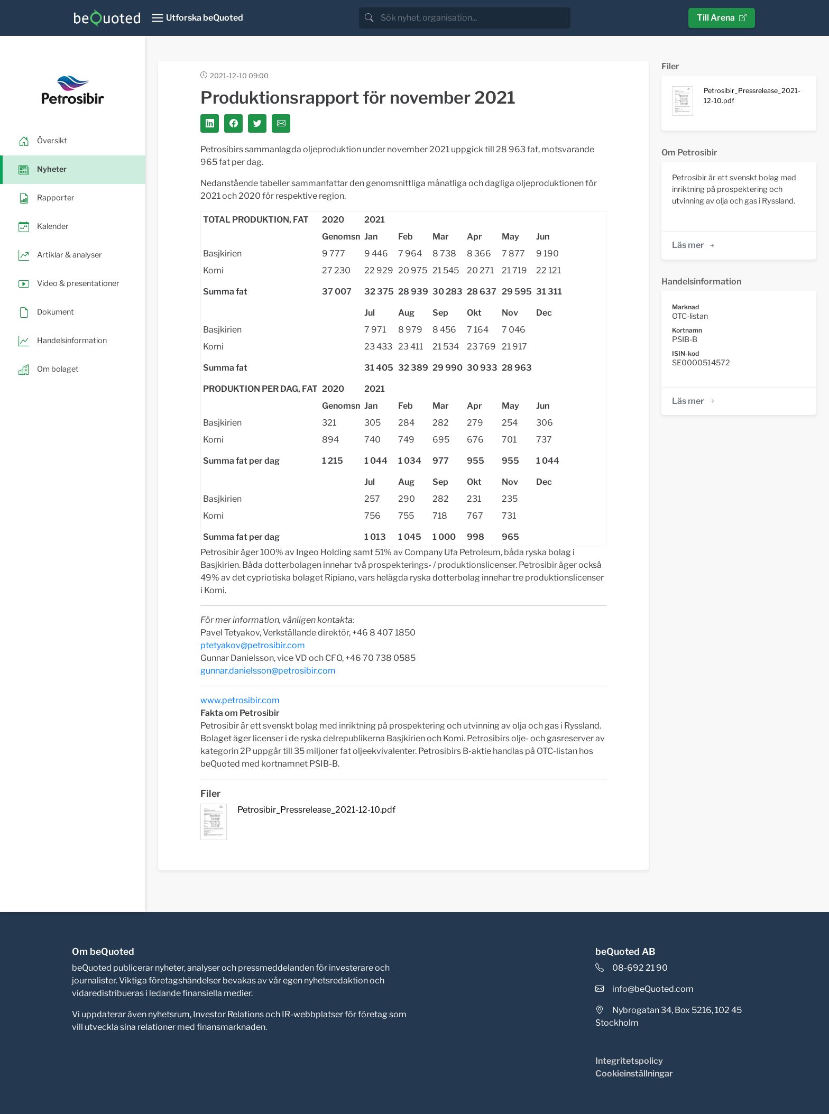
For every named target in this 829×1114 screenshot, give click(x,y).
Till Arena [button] (722, 18)
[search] (474, 18)
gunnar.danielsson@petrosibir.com (268, 671)
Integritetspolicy (629, 1061)
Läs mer (694, 245)
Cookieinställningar (634, 1074)
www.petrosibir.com (240, 700)
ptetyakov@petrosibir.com (252, 645)
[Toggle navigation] (197, 18)
